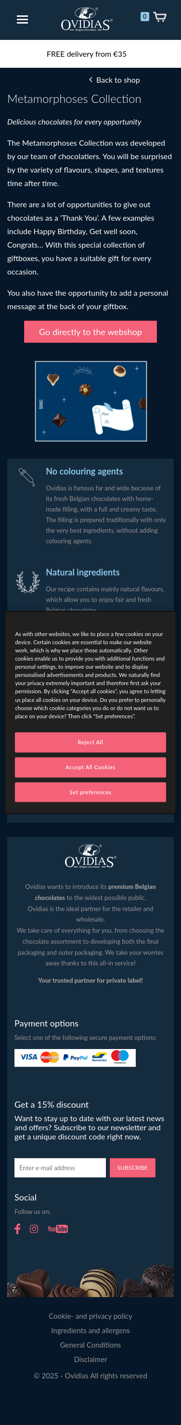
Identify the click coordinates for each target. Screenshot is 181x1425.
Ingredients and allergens (90, 1330)
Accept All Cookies (90, 767)
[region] (90, 712)
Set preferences (91, 792)
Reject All (90, 742)
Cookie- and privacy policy (90, 1316)
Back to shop (118, 79)
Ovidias (87, 19)
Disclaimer (90, 1359)
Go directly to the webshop (90, 331)
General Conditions (90, 1344)
